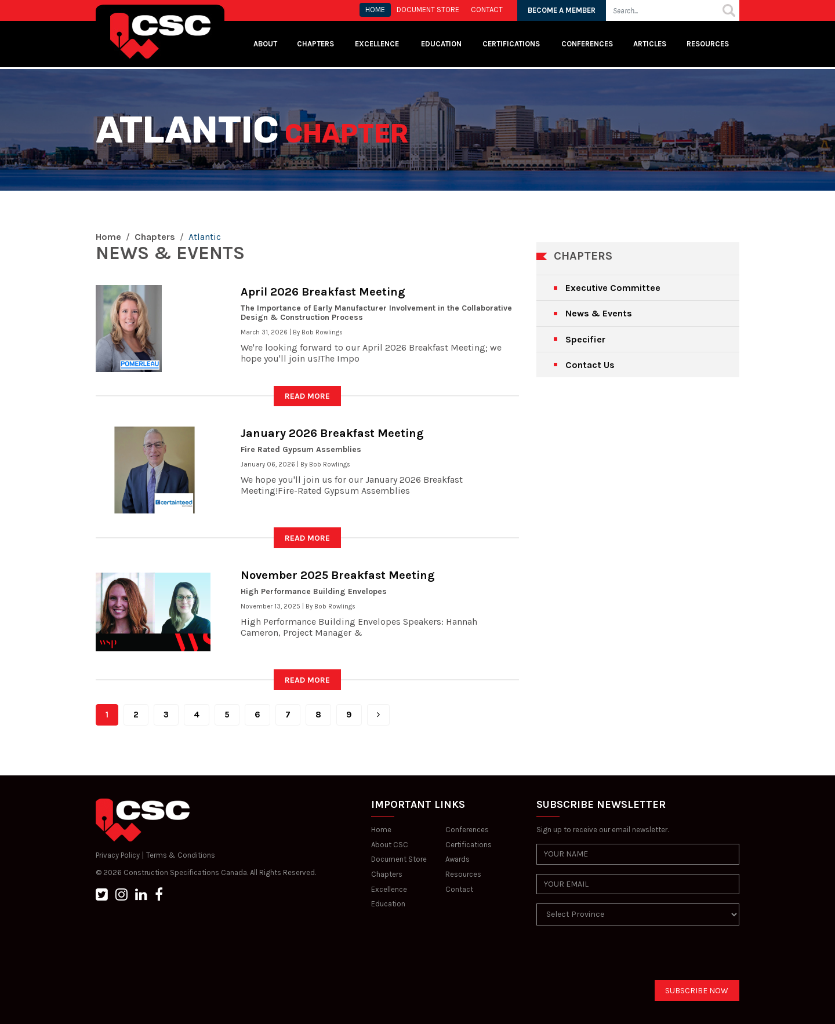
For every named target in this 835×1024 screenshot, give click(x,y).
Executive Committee (612, 287)
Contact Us (590, 364)
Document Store (399, 859)
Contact (459, 889)
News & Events (598, 313)
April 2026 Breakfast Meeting (323, 291)
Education (388, 903)
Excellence (378, 43)
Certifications (511, 43)
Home (108, 236)
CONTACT (487, 9)
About (265, 43)
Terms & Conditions (180, 855)
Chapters (315, 43)
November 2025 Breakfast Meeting (338, 575)
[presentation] (624, 957)
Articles (649, 43)
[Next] (378, 715)
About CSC (389, 844)
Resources (708, 43)
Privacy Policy (118, 855)
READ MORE (307, 396)
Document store (428, 9)
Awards (457, 859)
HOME (375, 9)
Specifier (585, 339)
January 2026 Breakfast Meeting (332, 433)
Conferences (587, 43)
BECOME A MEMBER (562, 10)
